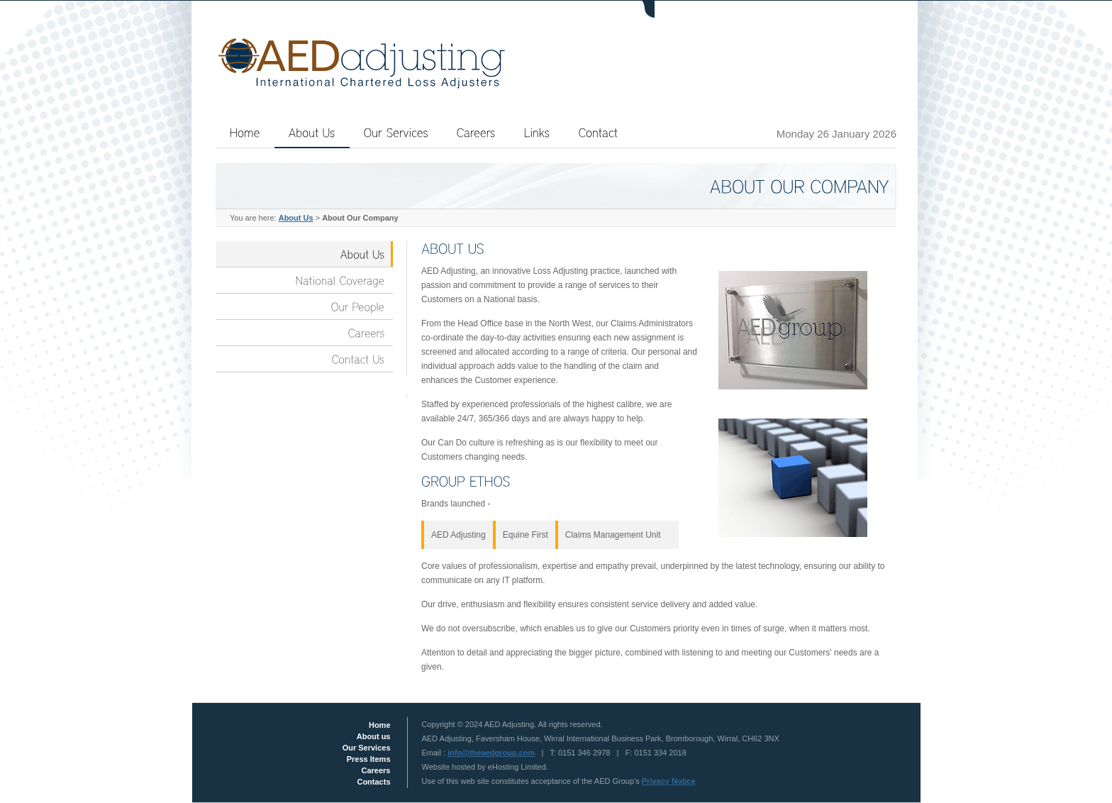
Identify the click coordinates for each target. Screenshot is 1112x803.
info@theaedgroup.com (491, 752)
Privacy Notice (669, 781)
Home (380, 725)
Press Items (369, 759)
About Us (296, 218)
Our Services (367, 747)
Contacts (373, 781)
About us (374, 736)
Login (743, 11)
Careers (376, 770)
